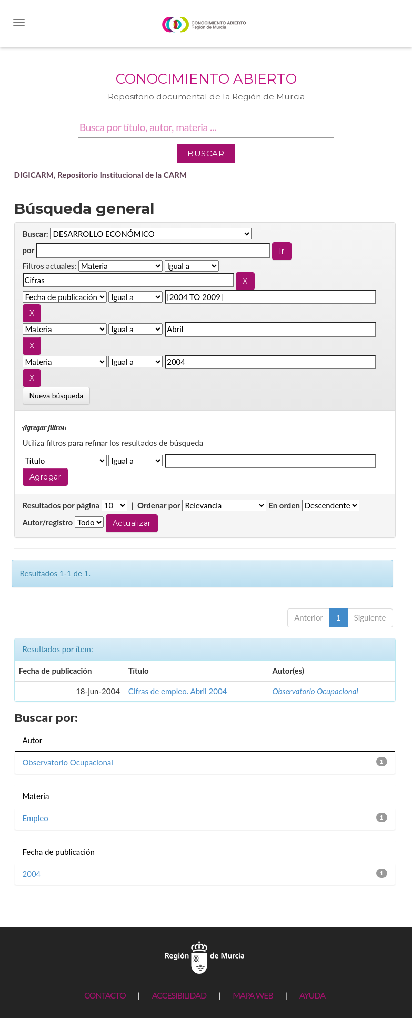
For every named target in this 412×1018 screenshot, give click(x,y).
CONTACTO (105, 995)
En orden (284, 505)
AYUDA (312, 995)
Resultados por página (61, 505)
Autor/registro (48, 522)
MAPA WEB (253, 995)
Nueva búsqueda (56, 395)
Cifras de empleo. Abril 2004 (177, 691)
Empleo (35, 818)
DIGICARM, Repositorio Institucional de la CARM (100, 174)
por (29, 250)
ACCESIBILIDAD (179, 995)
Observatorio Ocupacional (315, 691)
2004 (32, 874)
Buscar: (35, 233)
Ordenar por (158, 505)
